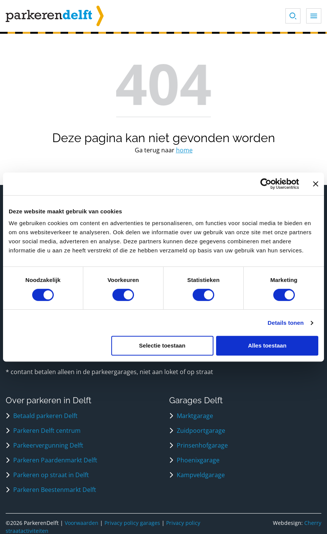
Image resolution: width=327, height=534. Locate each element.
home (184, 150)
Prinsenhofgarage (202, 445)
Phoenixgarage (198, 460)
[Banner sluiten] (315, 183)
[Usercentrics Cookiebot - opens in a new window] (266, 183)
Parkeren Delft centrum (47, 430)
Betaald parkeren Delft (45, 416)
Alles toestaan (267, 345)
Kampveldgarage (201, 475)
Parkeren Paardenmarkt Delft (55, 460)
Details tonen (286, 322)
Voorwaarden (81, 522)
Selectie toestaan (162, 345)
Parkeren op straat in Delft (51, 475)
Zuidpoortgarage (201, 430)
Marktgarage (195, 416)
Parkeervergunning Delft (48, 445)
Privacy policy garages (132, 522)
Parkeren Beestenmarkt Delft (54, 489)
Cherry (312, 522)
